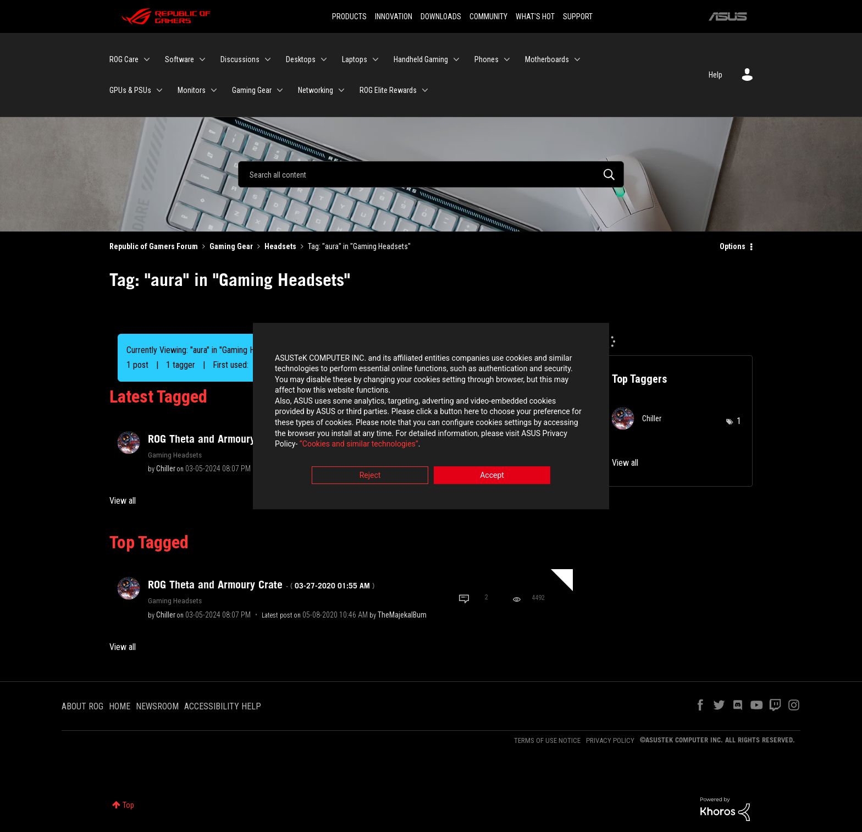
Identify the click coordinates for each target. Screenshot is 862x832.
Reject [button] (370, 476)
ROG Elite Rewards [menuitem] (388, 90)
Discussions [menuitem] (239, 59)
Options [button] (732, 246)
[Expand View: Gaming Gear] (279, 90)
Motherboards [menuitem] (547, 59)
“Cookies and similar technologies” (359, 446)
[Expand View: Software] (202, 59)
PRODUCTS (349, 16)
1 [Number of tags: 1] (739, 421)
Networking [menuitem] (315, 90)
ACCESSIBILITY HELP (222, 706)
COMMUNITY (488, 16)
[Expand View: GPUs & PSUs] (159, 90)
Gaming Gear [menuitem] (252, 90)
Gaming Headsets (175, 454)
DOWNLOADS (441, 16)
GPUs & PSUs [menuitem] (130, 90)
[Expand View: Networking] (341, 90)
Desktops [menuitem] (301, 59)
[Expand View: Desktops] (323, 59)
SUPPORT (578, 16)
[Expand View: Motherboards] (577, 59)
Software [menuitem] (179, 59)
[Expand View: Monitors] (213, 90)
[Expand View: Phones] (506, 59)
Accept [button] (492, 476)
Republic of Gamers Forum (153, 246)
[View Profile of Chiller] (165, 468)
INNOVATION (393, 16)
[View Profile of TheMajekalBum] (402, 614)
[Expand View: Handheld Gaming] (456, 59)
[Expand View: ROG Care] (146, 59)
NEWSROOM (157, 706)
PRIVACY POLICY (610, 740)
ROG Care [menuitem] (124, 59)
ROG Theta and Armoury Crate (261, 584)
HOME (119, 706)
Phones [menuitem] (486, 59)
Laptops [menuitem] (354, 59)
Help (715, 74)
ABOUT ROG (82, 706)
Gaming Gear (231, 246)
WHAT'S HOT (535, 16)
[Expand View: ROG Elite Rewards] (424, 90)
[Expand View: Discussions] (267, 59)
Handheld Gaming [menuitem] (421, 59)
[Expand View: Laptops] (375, 59)
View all (122, 500)
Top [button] (128, 805)
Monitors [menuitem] (192, 90)
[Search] (431, 174)
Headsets (280, 246)
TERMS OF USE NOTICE (547, 740)
